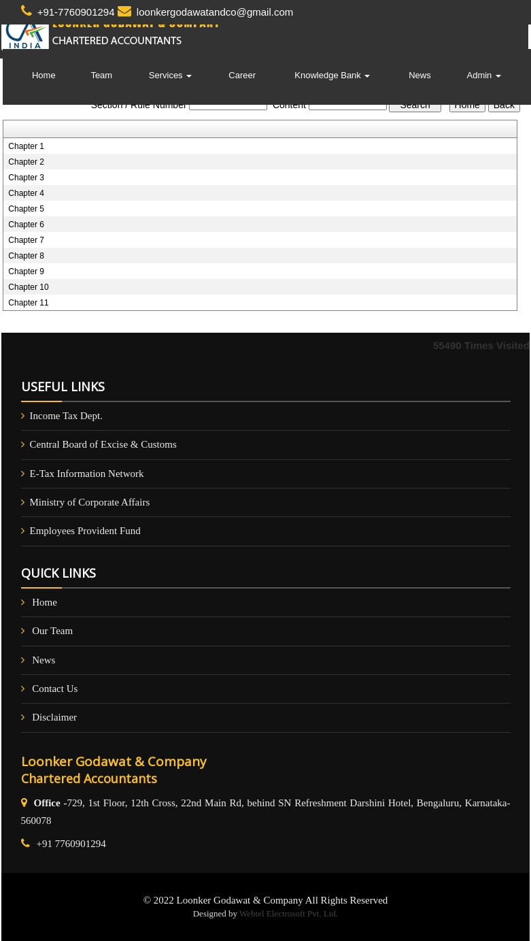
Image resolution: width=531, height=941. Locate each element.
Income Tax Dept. (66, 415)
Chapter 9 (26, 271)
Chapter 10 (28, 287)
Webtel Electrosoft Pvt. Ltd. (288, 913)
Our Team (52, 630)
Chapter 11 (28, 303)
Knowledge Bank (332, 75)
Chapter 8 (26, 256)
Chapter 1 (26, 146)
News (420, 75)
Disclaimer (54, 717)
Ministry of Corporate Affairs (90, 502)
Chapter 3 (26, 177)
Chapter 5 (26, 209)
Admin (484, 75)
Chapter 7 (26, 240)
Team (101, 75)
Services (170, 75)
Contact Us (55, 688)
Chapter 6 (26, 224)
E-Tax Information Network (87, 473)
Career (242, 75)
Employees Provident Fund (85, 530)
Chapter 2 (26, 162)
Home (44, 75)
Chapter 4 (26, 193)
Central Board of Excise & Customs (103, 444)
